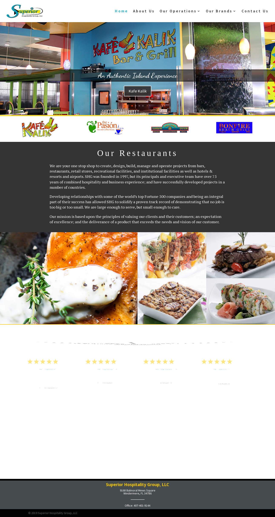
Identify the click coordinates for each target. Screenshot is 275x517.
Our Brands (219, 11)
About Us (144, 11)
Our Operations (178, 11)
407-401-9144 (142, 505)
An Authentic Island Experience (137, 81)
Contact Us (255, 11)
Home (121, 11)
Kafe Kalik (138, 96)
